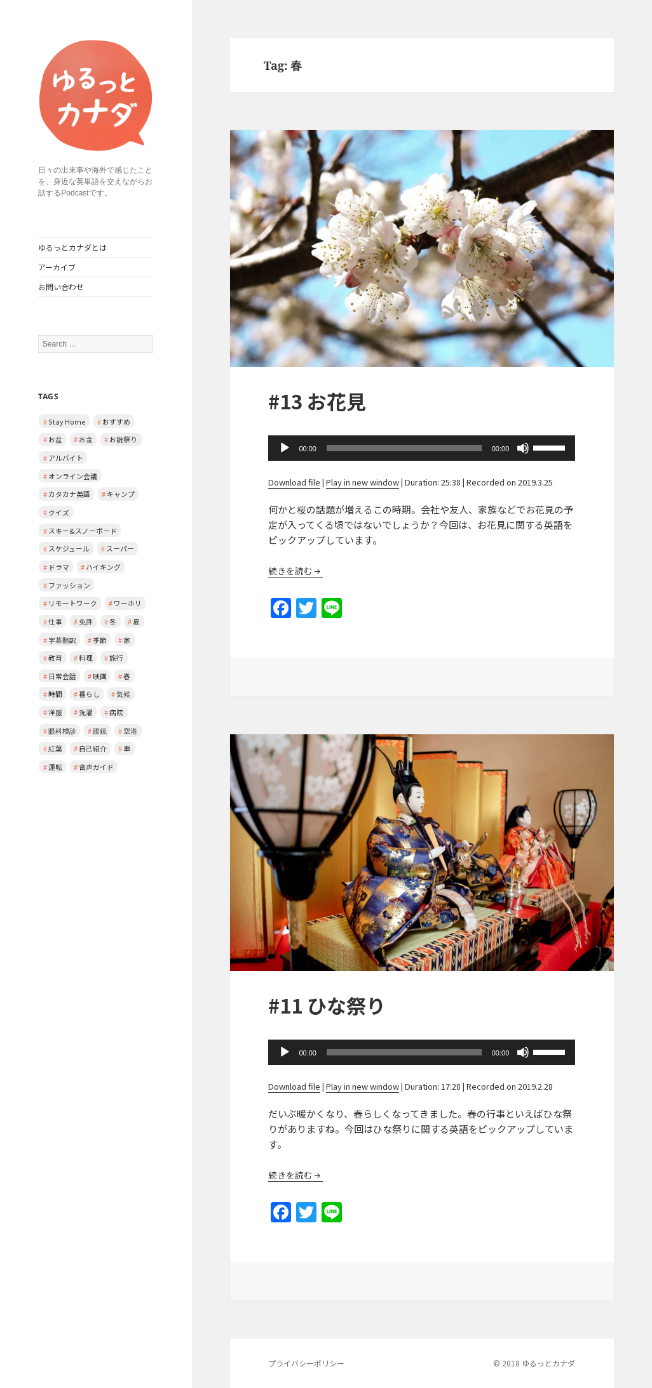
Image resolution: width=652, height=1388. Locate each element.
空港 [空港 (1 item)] (130, 730)
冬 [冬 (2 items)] (112, 621)
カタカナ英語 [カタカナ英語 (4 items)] (69, 494)
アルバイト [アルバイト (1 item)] (65, 458)
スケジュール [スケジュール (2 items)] (69, 548)
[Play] (284, 448)
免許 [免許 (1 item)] (86, 621)
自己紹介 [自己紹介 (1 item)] (93, 748)
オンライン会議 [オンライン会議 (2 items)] (72, 476)
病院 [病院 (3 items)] (116, 712)
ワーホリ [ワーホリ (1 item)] (128, 603)
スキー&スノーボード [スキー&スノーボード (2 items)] (82, 530)
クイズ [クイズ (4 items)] (58, 512)
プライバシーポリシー (306, 1363)
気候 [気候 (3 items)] (123, 694)
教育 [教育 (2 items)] (55, 657)
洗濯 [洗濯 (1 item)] (86, 712)
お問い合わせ (61, 286)
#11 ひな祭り (327, 1005)
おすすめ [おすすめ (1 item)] (116, 421)
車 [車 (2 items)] (126, 748)
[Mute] (523, 448)
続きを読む (290, 570)
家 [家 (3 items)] (126, 640)
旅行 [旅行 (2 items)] (116, 657)
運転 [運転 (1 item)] (55, 767)
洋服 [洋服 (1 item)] (55, 712)
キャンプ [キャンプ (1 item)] (121, 494)
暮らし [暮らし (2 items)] (89, 694)
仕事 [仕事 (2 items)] (55, 621)
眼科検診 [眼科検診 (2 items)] (62, 730)
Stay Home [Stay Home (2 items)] (67, 421)
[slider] (404, 448)
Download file (294, 482)
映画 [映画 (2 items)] (100, 676)
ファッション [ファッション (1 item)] (69, 585)
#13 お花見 (317, 401)
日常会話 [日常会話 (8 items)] (62, 676)
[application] (421, 448)
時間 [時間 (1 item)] (55, 694)
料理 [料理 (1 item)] (86, 657)
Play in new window (362, 482)
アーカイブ (57, 266)
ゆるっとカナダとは (72, 247)
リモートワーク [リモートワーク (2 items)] (72, 603)
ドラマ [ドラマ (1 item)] (58, 567)
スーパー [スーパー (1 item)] (120, 548)
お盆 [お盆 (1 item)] (55, 439)
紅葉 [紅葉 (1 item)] (55, 748)
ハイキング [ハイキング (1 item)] (103, 567)
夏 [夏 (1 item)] (136, 621)
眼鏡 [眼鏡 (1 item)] (100, 730)
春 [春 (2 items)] (126, 676)
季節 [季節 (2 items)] (100, 640)
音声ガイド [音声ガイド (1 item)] (96, 767)
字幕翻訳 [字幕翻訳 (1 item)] (62, 640)
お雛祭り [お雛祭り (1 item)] (123, 439)
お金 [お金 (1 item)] (86, 439)
